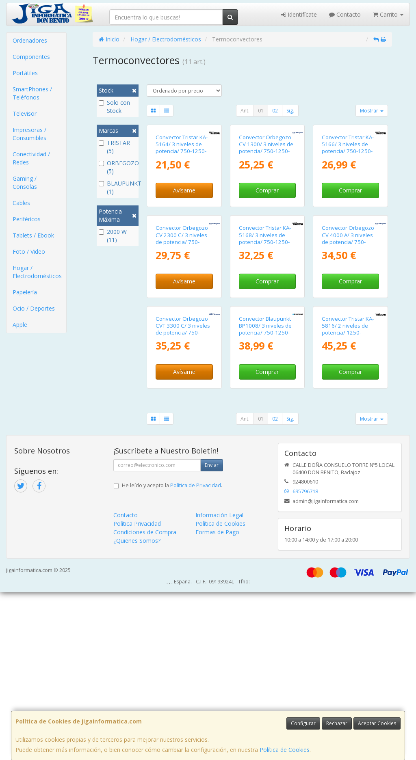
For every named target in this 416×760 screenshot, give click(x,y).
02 (275, 110)
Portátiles (25, 73)
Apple (20, 324)
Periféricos (27, 219)
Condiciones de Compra (144, 700)
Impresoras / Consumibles (29, 134)
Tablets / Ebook (33, 235)
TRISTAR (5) (114, 147)
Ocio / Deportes (34, 308)
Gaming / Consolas (25, 182)
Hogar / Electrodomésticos (37, 272)
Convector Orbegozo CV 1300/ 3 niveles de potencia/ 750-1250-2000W (266, 204)
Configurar (303, 723)
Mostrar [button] (372, 110)
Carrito (388, 14)
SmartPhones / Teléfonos (32, 93)
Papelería (25, 292)
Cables (21, 203)
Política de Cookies (285, 750)
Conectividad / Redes (31, 158)
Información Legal (219, 683)
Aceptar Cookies (377, 723)
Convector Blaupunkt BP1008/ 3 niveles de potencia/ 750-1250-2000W (265, 497)
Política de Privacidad (195, 653)
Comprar (267, 246)
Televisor (25, 113)
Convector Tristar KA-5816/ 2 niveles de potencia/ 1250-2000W (348, 497)
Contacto (345, 14)
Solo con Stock (114, 106)
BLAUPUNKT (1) (117, 187)
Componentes (31, 56)
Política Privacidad (137, 691)
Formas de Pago (217, 700)
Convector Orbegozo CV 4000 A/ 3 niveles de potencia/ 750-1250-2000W (348, 350)
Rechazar (336, 723)
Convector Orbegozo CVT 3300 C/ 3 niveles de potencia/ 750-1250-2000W (183, 497)
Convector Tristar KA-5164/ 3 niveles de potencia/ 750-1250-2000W (182, 204)
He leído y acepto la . (172, 653)
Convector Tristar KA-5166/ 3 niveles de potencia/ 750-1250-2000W (348, 204)
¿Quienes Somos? (136, 708)
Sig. (290, 110)
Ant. (244, 110)
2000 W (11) (113, 236)
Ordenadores (30, 40)
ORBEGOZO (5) (117, 167)
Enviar (212, 632)
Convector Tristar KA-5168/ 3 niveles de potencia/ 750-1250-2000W (265, 350)
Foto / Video (29, 251)
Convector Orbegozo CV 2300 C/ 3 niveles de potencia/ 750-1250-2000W (182, 350)
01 (261, 110)
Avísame (184, 246)
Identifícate (299, 14)
